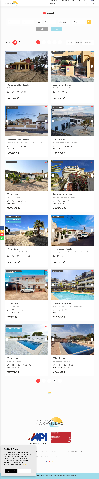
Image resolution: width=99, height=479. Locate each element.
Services (60, 4)
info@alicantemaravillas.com (80, 0)
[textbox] (15, 22)
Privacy (51, 475)
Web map (62, 475)
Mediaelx (73, 475)
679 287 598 (55, 0)
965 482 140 (65, 0)
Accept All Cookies (11, 471)
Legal (46, 475)
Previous (7, 66)
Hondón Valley (71, 4)
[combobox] (14, 22)
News (80, 4)
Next (46, 66)
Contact (87, 4)
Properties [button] (51, 4)
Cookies (56, 475)
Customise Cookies (25, 471)
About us (41, 4)
